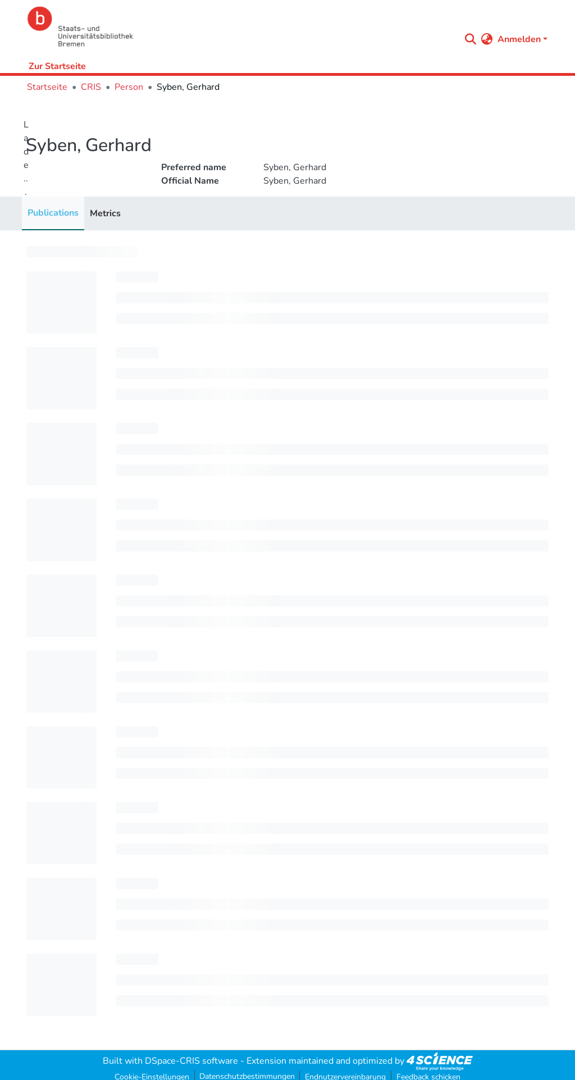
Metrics (105, 213)
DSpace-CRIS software (191, 1061)
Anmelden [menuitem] (519, 39)
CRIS (91, 87)
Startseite (47, 87)
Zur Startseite (57, 66)
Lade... (26, 158)
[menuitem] (487, 39)
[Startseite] (240, 27)
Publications (53, 213)
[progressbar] (82, 251)
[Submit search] (471, 39)
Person (129, 87)
